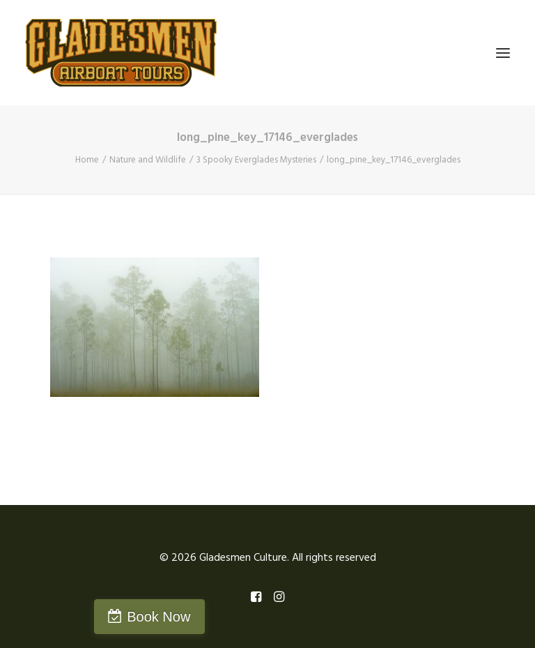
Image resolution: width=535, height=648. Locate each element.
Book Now (158, 616)
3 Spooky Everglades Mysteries (256, 160)
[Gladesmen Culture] (121, 52)
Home (87, 160)
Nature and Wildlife (147, 160)
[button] (503, 52)
